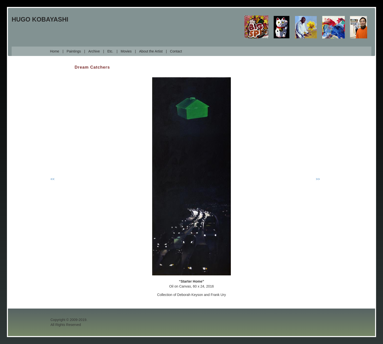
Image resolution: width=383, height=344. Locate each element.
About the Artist (151, 51)
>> (318, 179)
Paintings (74, 51)
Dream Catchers (92, 67)
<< (52, 179)
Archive (94, 51)
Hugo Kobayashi (40, 19)
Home (54, 51)
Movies (126, 51)
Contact (176, 51)
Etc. (110, 51)
